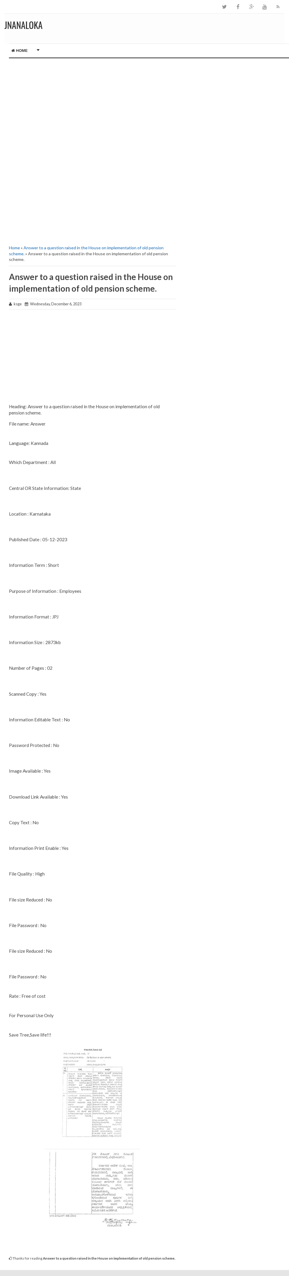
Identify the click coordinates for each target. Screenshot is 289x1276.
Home (19, 50)
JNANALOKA (23, 25)
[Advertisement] (90, 100)
